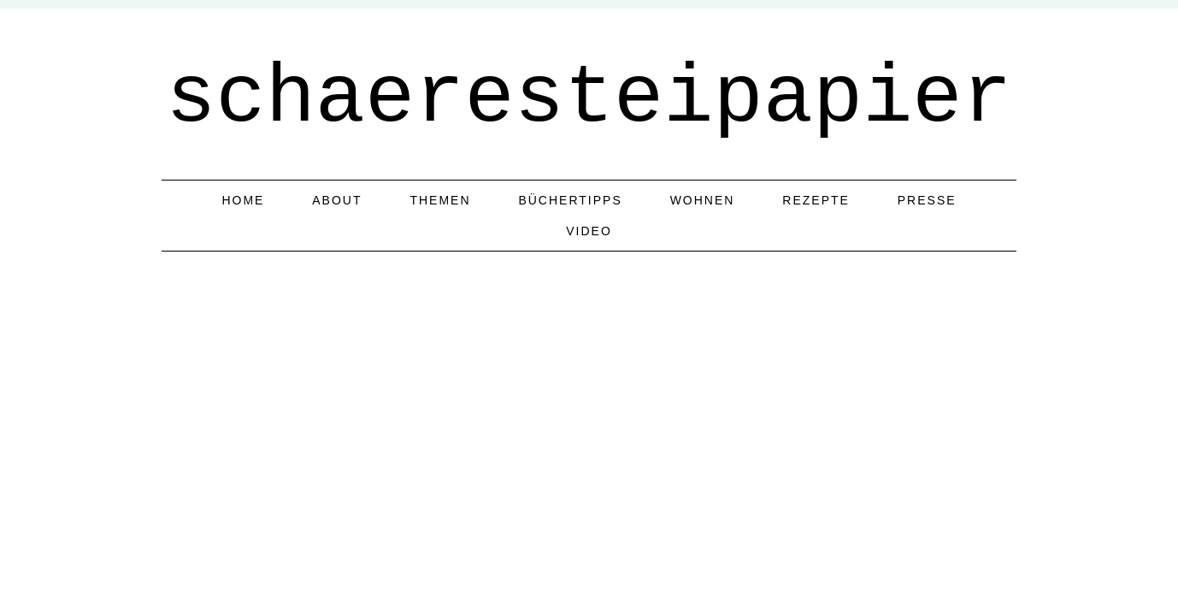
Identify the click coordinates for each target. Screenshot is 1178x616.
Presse (927, 200)
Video (589, 231)
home (242, 200)
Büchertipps (569, 200)
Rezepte (816, 200)
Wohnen (702, 200)
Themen (439, 200)
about (337, 200)
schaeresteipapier (589, 98)
